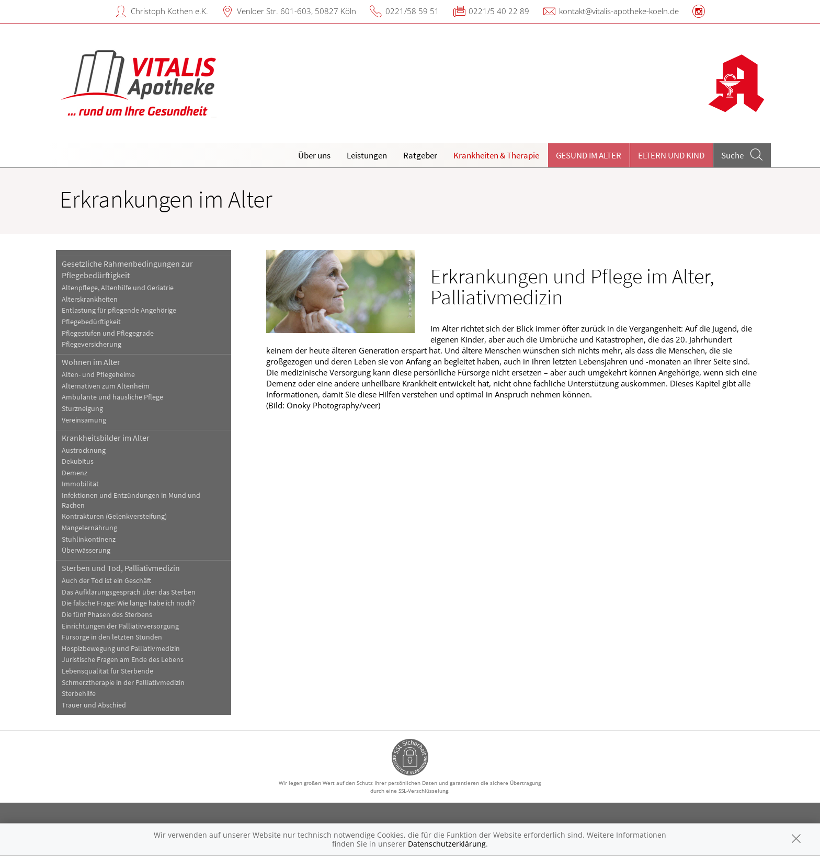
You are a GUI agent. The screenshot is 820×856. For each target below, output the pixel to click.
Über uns (314, 155)
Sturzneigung (82, 408)
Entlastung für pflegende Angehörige (119, 310)
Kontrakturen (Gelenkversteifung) (114, 516)
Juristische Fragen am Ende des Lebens (123, 659)
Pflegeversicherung (91, 344)
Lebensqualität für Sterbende (107, 671)
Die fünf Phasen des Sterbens (107, 614)
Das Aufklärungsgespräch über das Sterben (129, 592)
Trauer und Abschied (94, 705)
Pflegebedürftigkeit (91, 321)
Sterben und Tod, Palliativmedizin (121, 568)
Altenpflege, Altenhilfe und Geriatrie (118, 287)
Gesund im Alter (588, 155)
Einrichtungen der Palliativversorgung (120, 626)
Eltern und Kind (671, 155)
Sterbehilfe (79, 693)
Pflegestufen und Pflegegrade (108, 333)
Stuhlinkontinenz (89, 539)
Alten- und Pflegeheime (98, 374)
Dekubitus (78, 461)
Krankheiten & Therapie (496, 155)
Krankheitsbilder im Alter (106, 437)
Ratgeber (420, 155)
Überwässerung (86, 550)
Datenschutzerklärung (447, 844)
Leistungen (367, 155)
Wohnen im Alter (91, 362)
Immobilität (80, 484)
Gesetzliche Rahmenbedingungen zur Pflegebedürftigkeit (127, 269)
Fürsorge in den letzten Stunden (112, 637)
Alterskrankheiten (90, 299)
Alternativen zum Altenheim (106, 386)
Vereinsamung (84, 420)
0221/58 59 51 (412, 11)
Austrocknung (84, 450)
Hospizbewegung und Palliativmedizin (121, 648)
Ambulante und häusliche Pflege (112, 397)
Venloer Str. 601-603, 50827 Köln (296, 11)
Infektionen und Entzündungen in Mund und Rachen (131, 500)
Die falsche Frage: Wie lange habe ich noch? (128, 603)
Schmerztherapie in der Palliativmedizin (123, 682)
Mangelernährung (89, 527)
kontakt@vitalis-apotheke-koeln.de (619, 11)
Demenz (74, 473)
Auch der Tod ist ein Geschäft (106, 580)
